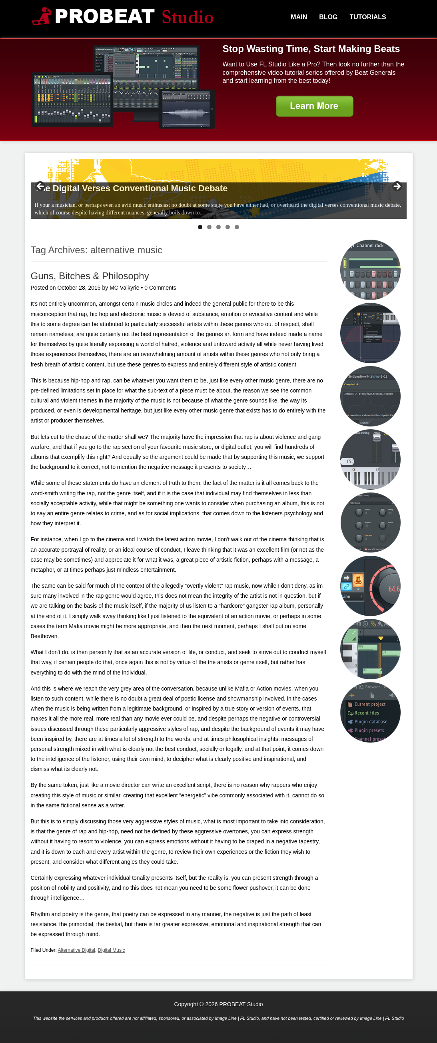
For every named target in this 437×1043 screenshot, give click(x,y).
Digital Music (111, 950)
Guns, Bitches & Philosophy (90, 275)
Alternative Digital (76, 950)
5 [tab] (237, 227)
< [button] (41, 187)
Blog (328, 17)
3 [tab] (218, 227)
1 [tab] (200, 227)
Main (299, 17)
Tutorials (367, 17)
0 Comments (160, 287)
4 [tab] (227, 227)
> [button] (397, 187)
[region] (219, 189)
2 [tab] (209, 227)
